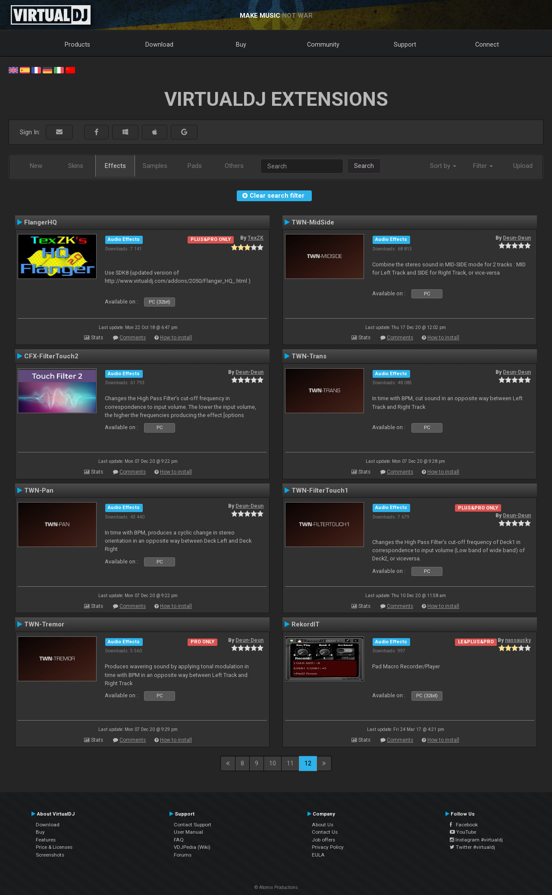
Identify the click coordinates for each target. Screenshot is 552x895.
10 (272, 763)
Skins (75, 166)
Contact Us (325, 832)
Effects (115, 166)
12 (307, 763)
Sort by (443, 166)
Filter (483, 166)
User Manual (188, 832)
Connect (487, 44)
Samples (155, 166)
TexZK (255, 238)
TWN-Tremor (44, 624)
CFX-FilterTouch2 (51, 356)
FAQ (179, 840)
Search (364, 166)
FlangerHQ (40, 222)
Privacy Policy (328, 847)
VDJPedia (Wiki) (192, 847)
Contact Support (192, 825)
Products (77, 44)
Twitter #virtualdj (472, 847)
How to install (176, 338)
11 (290, 763)
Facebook (464, 825)
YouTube (463, 832)
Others (234, 166)
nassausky (518, 640)
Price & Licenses (54, 847)
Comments (132, 338)
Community (323, 44)
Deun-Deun (517, 238)
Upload (523, 166)
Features (46, 840)
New (36, 166)
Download (159, 44)
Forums (182, 855)
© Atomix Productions (276, 887)
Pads (195, 166)
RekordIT (306, 624)
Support (405, 44)
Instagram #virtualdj (476, 840)
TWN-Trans (309, 356)
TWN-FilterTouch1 (320, 490)
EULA (318, 855)
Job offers (323, 840)
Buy (241, 44)
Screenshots (50, 855)
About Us (322, 825)
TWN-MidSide (313, 222)
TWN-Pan (38, 490)
